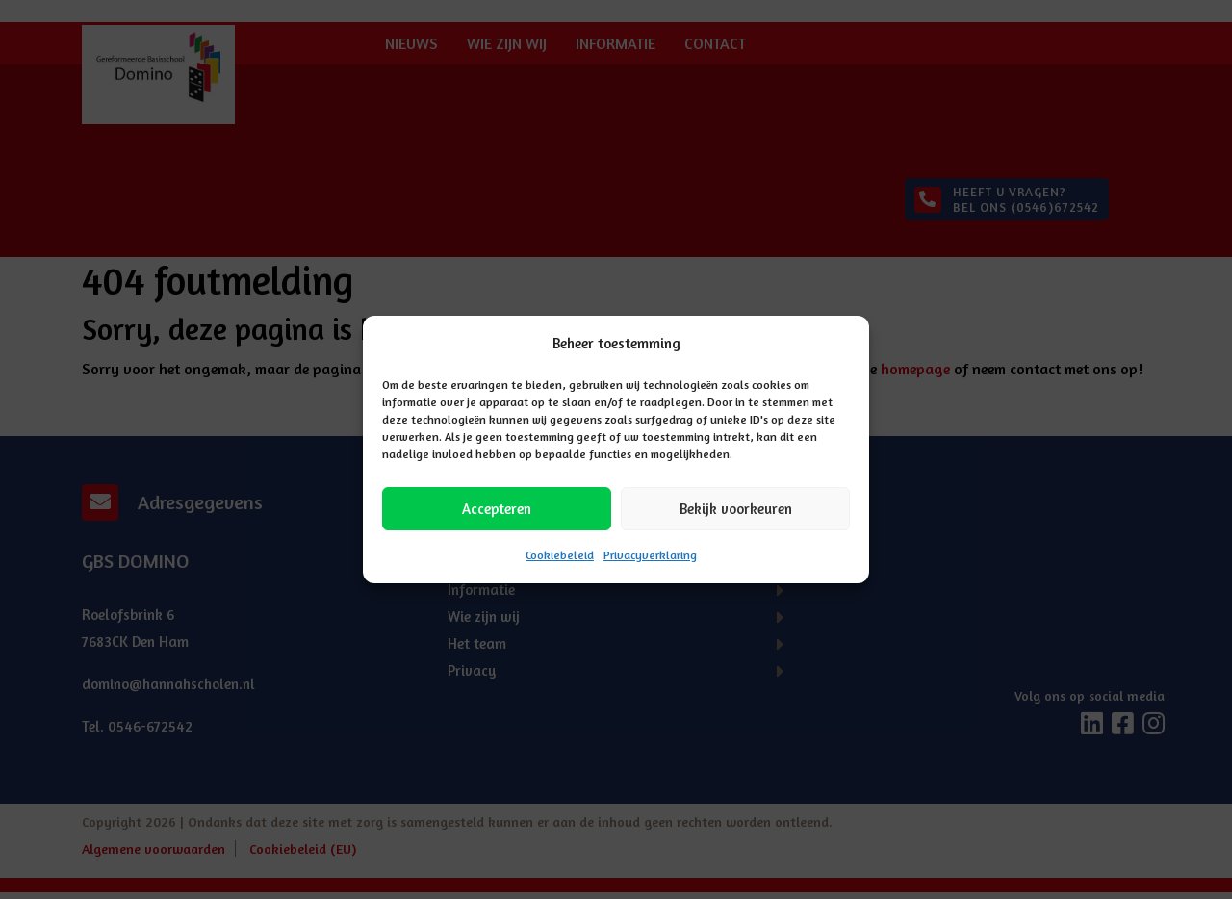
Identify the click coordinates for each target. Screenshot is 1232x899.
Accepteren (496, 509)
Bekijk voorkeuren (736, 509)
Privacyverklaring (650, 555)
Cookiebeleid (560, 555)
